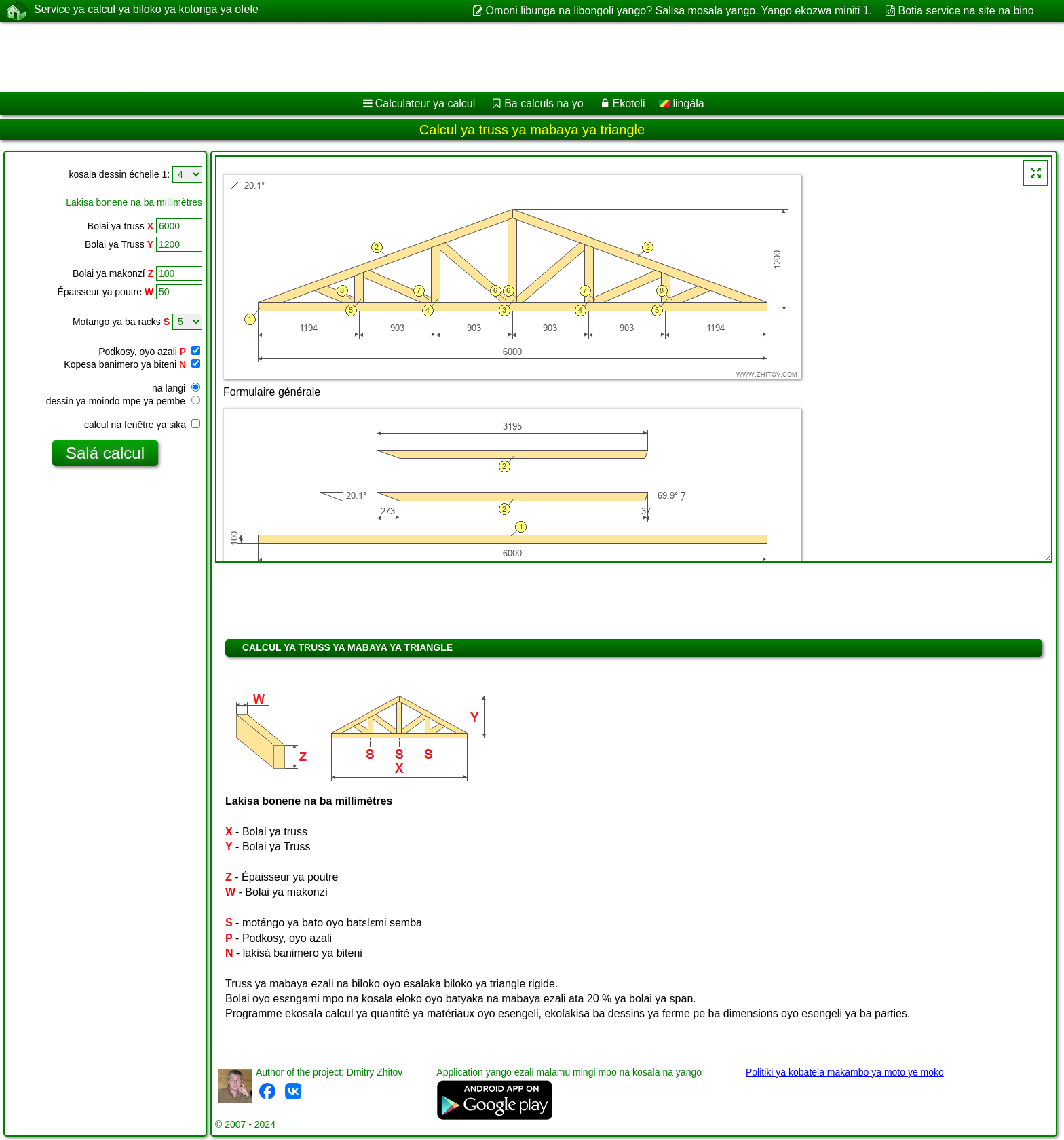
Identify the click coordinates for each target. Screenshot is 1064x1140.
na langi (176, 388)
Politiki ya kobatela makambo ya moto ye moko (845, 1072)
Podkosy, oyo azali (149, 351)
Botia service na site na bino (966, 10)
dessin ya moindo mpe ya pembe (123, 401)
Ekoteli (628, 103)
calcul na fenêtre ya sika (142, 424)
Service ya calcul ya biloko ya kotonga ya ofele (146, 10)
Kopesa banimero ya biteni (132, 364)
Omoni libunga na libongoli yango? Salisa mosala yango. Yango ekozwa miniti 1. (679, 10)
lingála (681, 103)
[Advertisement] (412, 57)
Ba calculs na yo (544, 103)
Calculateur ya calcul (425, 103)
